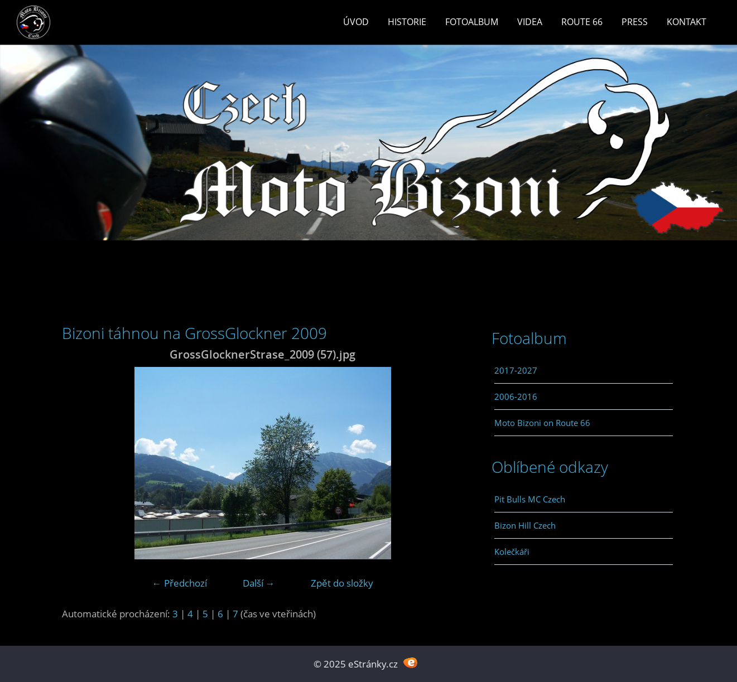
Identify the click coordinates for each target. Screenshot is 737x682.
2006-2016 (515, 396)
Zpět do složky (342, 583)
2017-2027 (515, 370)
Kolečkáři (511, 551)
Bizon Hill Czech (525, 525)
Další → (259, 583)
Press (635, 22)
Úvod (356, 22)
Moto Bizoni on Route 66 (542, 422)
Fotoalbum (471, 22)
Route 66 (582, 22)
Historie (407, 22)
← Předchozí (179, 583)
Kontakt (686, 22)
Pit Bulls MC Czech (529, 499)
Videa (529, 22)
